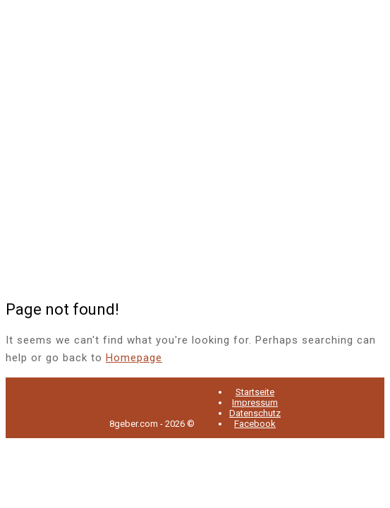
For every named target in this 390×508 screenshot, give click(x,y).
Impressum (255, 402)
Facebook (255, 423)
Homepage (134, 357)
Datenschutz (255, 413)
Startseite (255, 392)
